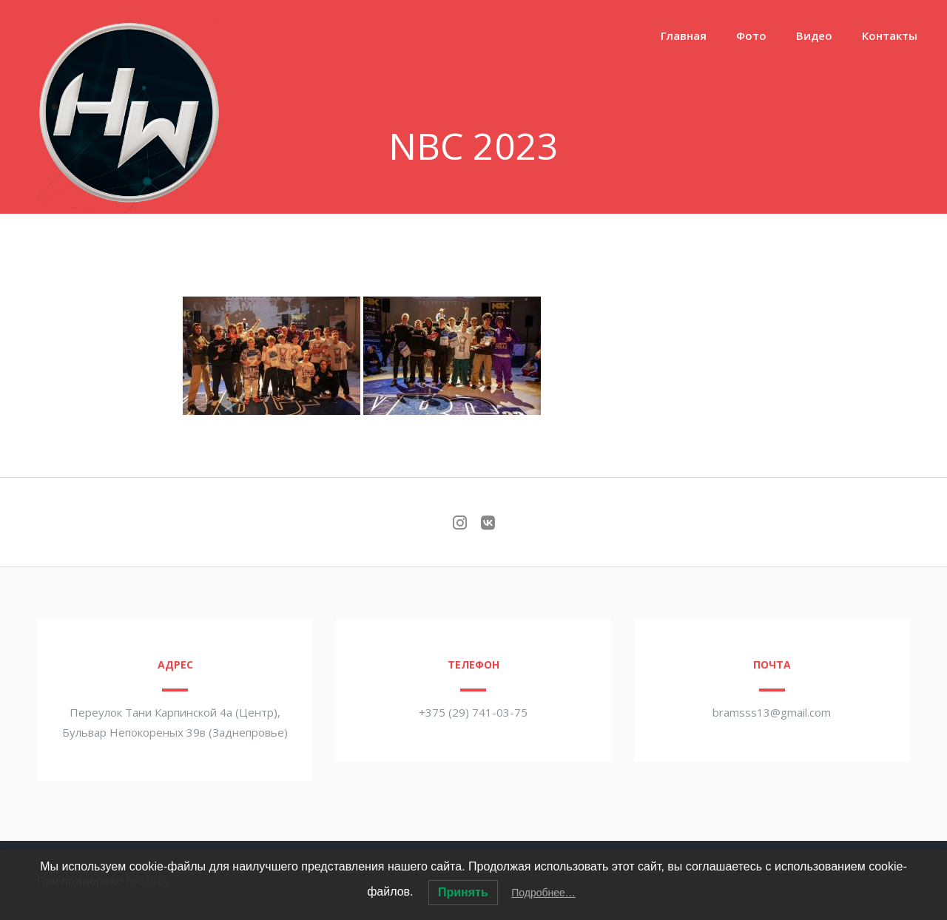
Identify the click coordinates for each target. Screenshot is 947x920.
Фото (751, 35)
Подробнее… (543, 893)
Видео (814, 35)
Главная (684, 35)
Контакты (889, 35)
